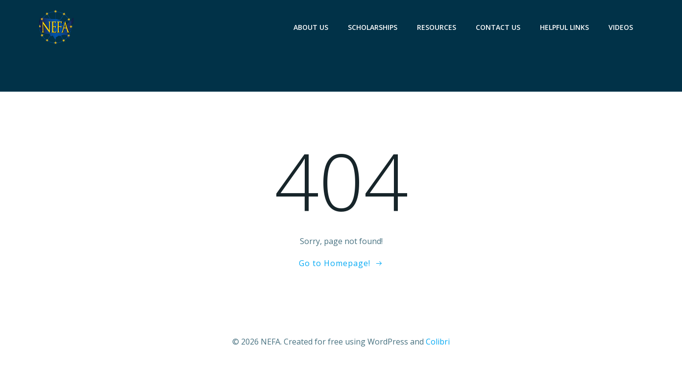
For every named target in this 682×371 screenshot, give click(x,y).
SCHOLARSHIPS (372, 27)
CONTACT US (498, 27)
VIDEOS (621, 27)
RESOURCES (436, 27)
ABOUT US (310, 27)
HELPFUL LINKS (564, 27)
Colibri (438, 341)
